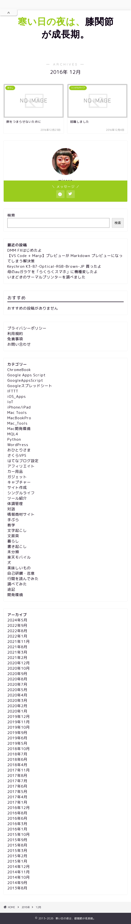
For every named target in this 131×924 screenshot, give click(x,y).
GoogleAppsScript (25, 380)
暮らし (13, 541)
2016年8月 (17, 813)
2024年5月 (17, 620)
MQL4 (12, 434)
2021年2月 (17, 657)
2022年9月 (17, 625)
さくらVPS (16, 455)
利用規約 (15, 333)
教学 (11, 525)
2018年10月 (18, 748)
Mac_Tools (17, 423)
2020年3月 (17, 700)
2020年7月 (17, 684)
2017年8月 (17, 775)
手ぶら (13, 519)
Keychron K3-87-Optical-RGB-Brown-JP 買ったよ (54, 266)
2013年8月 (17, 888)
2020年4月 (17, 695)
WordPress (17, 444)
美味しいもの (19, 568)
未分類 (13, 551)
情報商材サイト (21, 514)
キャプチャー (19, 482)
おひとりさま (19, 450)
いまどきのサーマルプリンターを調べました (46, 277)
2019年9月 (17, 732)
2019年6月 (17, 738)
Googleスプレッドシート (29, 385)
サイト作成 (17, 487)
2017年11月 (18, 770)
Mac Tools (17, 412)
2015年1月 (17, 861)
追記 (11, 589)
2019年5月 (17, 743)
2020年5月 (17, 689)
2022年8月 (17, 630)
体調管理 (15, 503)
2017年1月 (17, 802)
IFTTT (12, 391)
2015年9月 (17, 839)
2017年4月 (17, 797)
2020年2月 (17, 705)
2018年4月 (17, 764)
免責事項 (15, 339)
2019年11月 (18, 721)
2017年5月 (17, 791)
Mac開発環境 (19, 428)
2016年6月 (17, 818)
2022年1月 (17, 636)
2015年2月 (17, 855)
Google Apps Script (26, 375)
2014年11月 (18, 872)
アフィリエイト (21, 466)
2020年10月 (18, 668)
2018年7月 (17, 754)
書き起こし (17, 546)
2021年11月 (18, 641)
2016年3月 (17, 823)
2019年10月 (18, 727)
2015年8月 (17, 845)
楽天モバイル (19, 557)
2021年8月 (17, 646)
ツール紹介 (17, 498)
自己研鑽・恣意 (21, 573)
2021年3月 (17, 652)
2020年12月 (18, 663)
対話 (11, 509)
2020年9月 (17, 673)
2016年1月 (17, 829)
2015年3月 (17, 850)
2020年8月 (17, 679)
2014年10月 (18, 877)
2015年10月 (18, 834)
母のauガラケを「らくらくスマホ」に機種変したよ (52, 271)
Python (14, 439)
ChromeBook (19, 369)
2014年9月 (17, 882)
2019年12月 (18, 716)
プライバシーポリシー (26, 328)
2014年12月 (18, 866)
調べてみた (17, 584)
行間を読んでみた (23, 578)
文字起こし (17, 530)
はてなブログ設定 (23, 460)
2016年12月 (18, 807)
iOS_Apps (16, 396)
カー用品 (15, 471)
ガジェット (17, 476)
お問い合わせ (19, 344)
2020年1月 (17, 711)
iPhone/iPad (19, 407)
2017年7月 (17, 780)
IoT (10, 401)
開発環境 (15, 594)
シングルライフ (21, 492)
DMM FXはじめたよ (24, 250)
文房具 (13, 535)
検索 (11, 215)
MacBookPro (19, 417)
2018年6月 (17, 759)
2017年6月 (17, 786)
